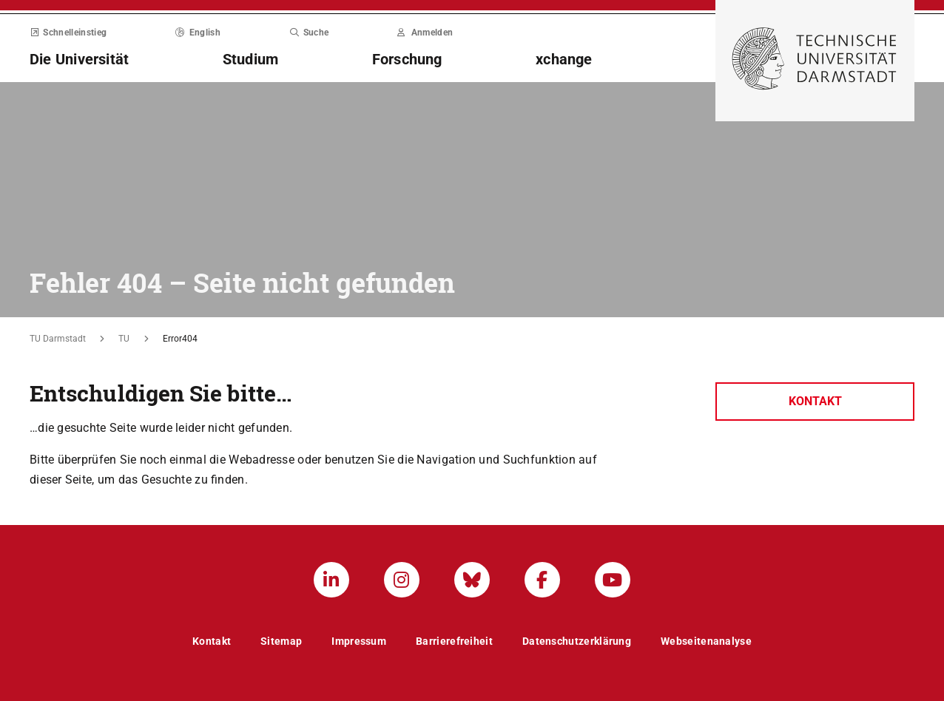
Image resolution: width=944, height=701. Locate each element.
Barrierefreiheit (454, 641)
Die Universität (79, 59)
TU (123, 338)
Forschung (407, 59)
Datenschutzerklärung (576, 641)
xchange (564, 59)
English (197, 32)
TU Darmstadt (58, 338)
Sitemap (281, 641)
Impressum (358, 641)
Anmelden (425, 32)
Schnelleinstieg (68, 32)
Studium (251, 59)
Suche (308, 32)
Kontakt (815, 401)
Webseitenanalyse (706, 641)
